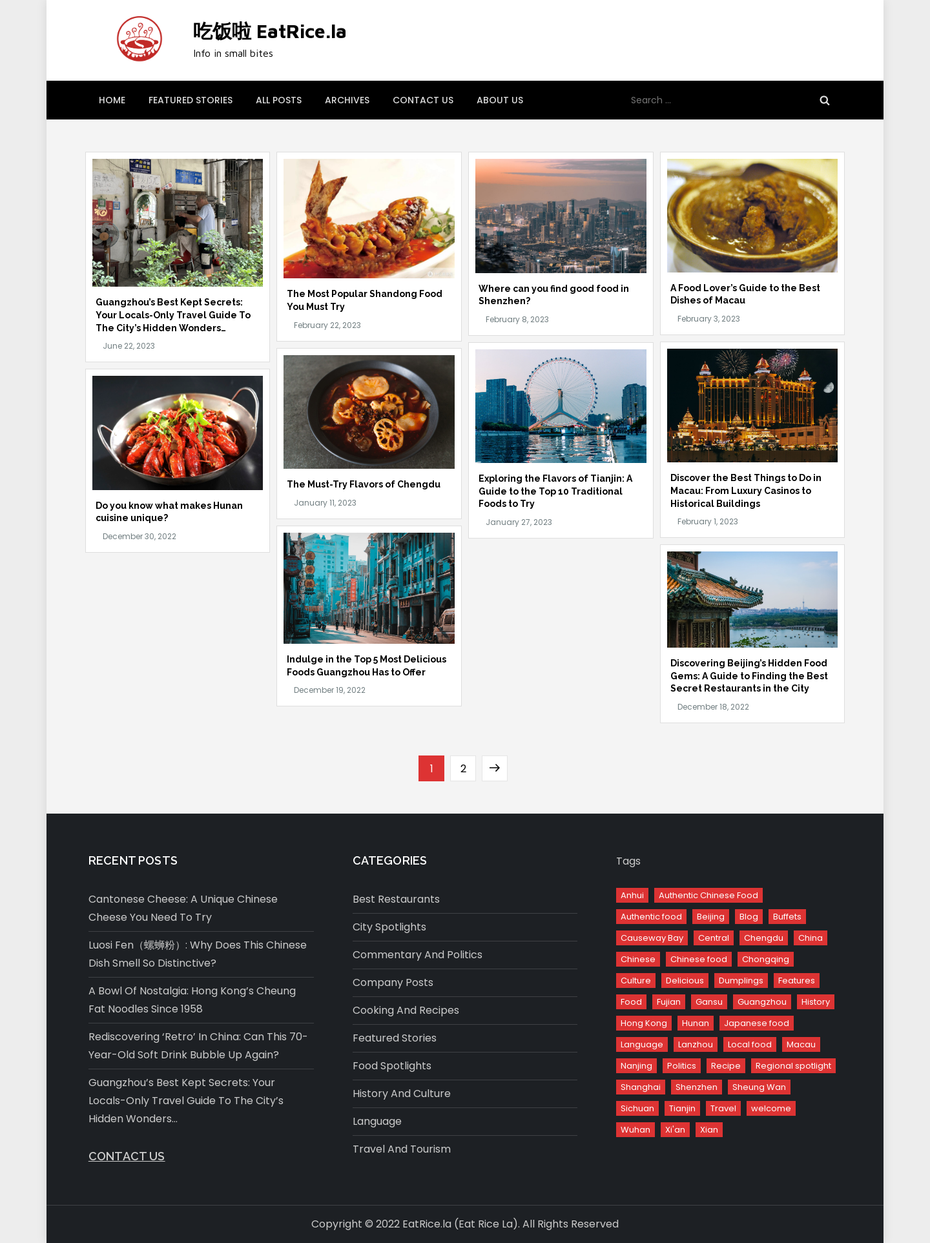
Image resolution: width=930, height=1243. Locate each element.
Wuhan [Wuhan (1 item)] (635, 1130)
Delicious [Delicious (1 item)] (685, 980)
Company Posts (393, 982)
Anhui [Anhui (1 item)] (632, 895)
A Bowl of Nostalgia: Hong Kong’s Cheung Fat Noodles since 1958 (192, 999)
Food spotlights (392, 1065)
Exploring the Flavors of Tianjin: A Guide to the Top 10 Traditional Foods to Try (555, 491)
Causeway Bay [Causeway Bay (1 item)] (652, 938)
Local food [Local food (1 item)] (750, 1044)
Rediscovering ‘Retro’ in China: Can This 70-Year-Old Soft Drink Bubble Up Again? (198, 1045)
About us (500, 100)
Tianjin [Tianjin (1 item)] (682, 1108)
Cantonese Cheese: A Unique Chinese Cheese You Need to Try (183, 908)
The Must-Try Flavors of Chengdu (363, 484)
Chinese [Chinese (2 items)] (638, 959)
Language (377, 1121)
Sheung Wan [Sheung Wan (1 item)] (759, 1087)
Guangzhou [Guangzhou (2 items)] (762, 1002)
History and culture (402, 1093)
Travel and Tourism (402, 1149)
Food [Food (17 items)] (631, 1002)
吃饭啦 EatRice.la (270, 30)
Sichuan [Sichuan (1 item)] (637, 1108)
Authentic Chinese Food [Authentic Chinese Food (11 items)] (708, 895)
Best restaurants (396, 899)
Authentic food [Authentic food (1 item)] (651, 916)
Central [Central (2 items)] (713, 938)
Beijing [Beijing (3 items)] (711, 916)
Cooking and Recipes (406, 1010)
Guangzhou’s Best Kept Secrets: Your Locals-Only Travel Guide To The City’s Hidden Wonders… (173, 315)
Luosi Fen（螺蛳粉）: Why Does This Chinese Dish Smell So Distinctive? (197, 954)
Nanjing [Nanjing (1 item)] (636, 1066)
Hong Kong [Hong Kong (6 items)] (644, 1023)
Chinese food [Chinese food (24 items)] (698, 959)
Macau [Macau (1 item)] (801, 1044)
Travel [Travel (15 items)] (723, 1108)
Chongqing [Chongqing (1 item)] (765, 959)
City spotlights (389, 926)
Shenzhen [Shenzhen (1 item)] (697, 1087)
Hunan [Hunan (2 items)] (695, 1023)
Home (112, 100)
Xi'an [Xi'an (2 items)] (675, 1130)
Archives (347, 100)
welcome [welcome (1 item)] (771, 1108)
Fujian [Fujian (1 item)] (669, 1002)
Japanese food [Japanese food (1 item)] (756, 1023)
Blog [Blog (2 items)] (748, 916)
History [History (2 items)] (815, 1002)
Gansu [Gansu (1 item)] (709, 1002)
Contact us (423, 100)
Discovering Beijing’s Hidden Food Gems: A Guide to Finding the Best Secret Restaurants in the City (749, 675)
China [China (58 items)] (810, 938)
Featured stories (190, 100)
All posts (279, 100)
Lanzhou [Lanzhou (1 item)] (695, 1044)
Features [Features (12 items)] (796, 980)
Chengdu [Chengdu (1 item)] (763, 938)
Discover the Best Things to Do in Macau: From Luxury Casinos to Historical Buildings (746, 490)
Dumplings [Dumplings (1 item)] (741, 980)
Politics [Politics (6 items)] (681, 1066)
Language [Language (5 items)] (642, 1044)
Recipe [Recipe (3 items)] (726, 1066)
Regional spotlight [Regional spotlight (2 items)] (793, 1066)
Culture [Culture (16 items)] (636, 980)
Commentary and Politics (417, 954)
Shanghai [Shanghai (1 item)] (641, 1087)
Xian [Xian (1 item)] (709, 1130)
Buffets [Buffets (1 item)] (787, 916)
